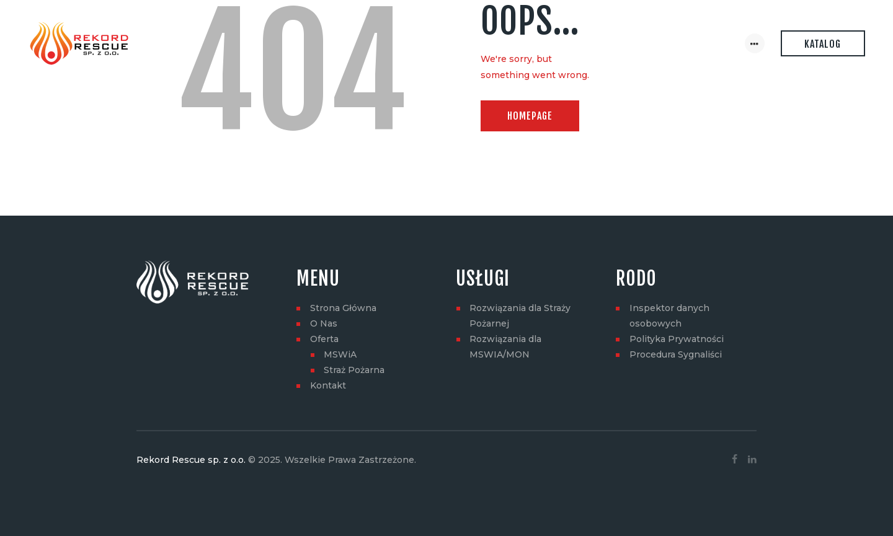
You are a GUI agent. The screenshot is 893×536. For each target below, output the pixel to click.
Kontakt (328, 385)
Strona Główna (343, 308)
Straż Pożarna (354, 370)
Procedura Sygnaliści (675, 354)
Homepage (530, 116)
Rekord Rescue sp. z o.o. (191, 459)
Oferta (324, 339)
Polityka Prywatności (676, 339)
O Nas (323, 323)
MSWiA (340, 354)
